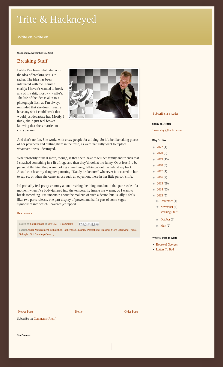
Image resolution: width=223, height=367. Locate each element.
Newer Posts (25, 311)
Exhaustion (56, 229)
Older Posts (131, 311)
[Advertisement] (78, 274)
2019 (160, 159)
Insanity (81, 229)
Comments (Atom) (45, 318)
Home (79, 311)
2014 (160, 189)
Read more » (25, 213)
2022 (160, 147)
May (163, 225)
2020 (160, 153)
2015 (160, 183)
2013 (160, 195)
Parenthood (93, 229)
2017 (160, 171)
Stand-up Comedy (44, 234)
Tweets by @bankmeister (167, 130)
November (167, 206)
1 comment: (67, 223)
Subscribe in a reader (165, 113)
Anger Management (38, 229)
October (165, 219)
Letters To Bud (165, 249)
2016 (160, 177)
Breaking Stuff (32, 61)
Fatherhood (70, 229)
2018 (160, 165)
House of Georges (167, 244)
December (166, 200)
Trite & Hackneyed (56, 19)
